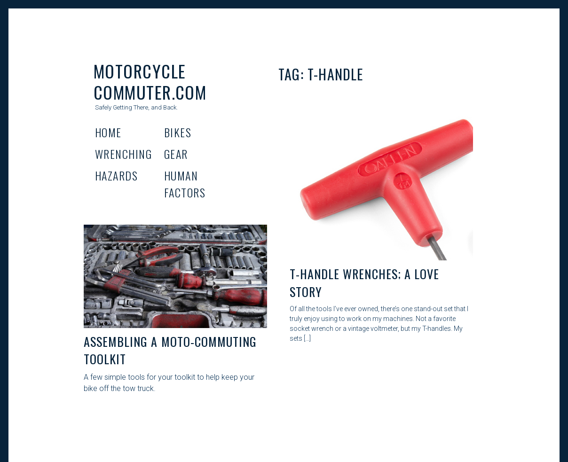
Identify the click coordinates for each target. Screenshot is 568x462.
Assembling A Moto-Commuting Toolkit (170, 350)
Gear (176, 153)
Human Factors (184, 184)
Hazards (116, 175)
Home (108, 132)
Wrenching (123, 153)
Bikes (177, 132)
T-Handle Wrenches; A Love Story (364, 283)
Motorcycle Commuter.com (150, 81)
